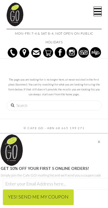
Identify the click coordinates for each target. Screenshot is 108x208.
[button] (98, 11)
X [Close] (99, 142)
